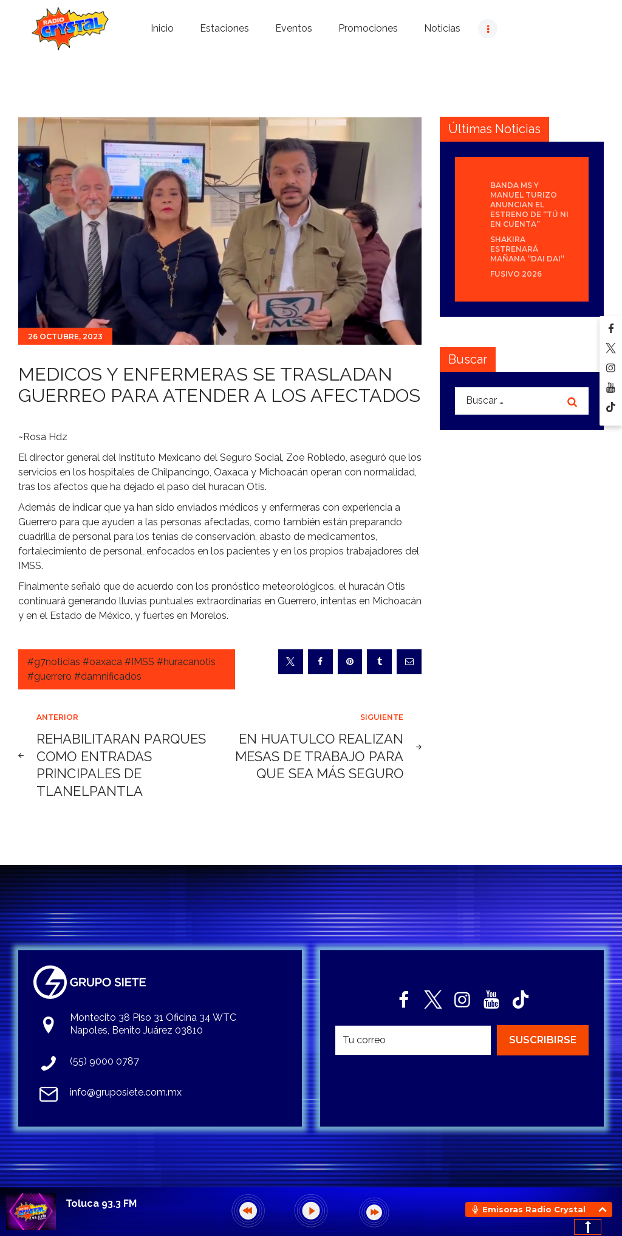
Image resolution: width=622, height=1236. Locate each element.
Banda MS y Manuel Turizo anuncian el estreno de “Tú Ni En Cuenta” (529, 205)
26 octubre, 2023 (65, 336)
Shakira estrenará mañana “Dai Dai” (527, 249)
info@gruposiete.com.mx (126, 1092)
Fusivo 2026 (516, 273)
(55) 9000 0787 (104, 1061)
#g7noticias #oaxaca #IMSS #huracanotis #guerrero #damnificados (121, 669)
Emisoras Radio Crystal (534, 1209)
